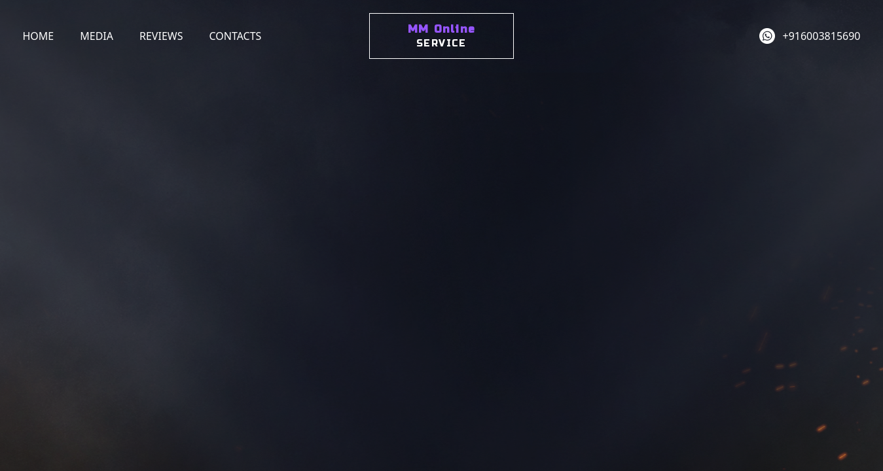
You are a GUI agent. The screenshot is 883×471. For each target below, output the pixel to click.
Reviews (161, 36)
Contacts (235, 36)
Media (96, 36)
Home (38, 36)
